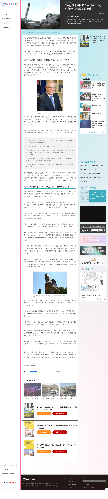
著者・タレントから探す (9, 473)
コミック (4, 23)
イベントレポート (7, 27)
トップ (23, 32)
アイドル (94, 165)
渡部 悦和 (101, 13)
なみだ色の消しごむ (96, 177)
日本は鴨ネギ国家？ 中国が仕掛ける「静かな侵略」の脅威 (48, 32)
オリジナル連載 (6, 18)
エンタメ (4, 10)
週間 (99, 78)
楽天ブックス (60, 413)
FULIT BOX (85, 165)
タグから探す (6, 469)
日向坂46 (84, 177)
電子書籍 (84, 169)
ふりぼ (101, 165)
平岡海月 (96, 173)
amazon (44, 413)
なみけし (84, 181)
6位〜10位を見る (93, 132)
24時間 (87, 78)
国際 (58, 371)
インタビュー (86, 173)
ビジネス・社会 (30, 32)
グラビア (4, 14)
